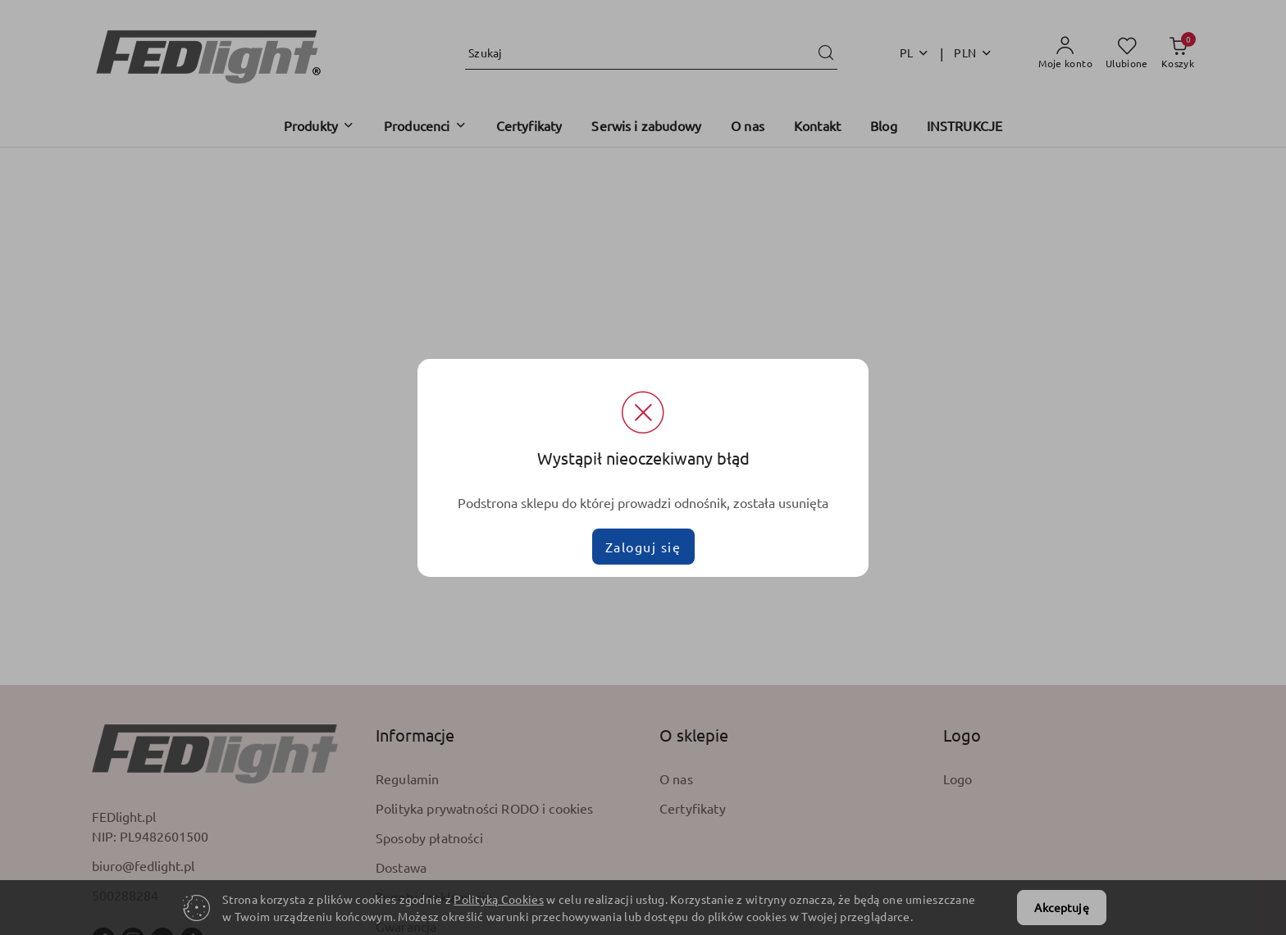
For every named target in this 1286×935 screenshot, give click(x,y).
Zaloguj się (643, 546)
